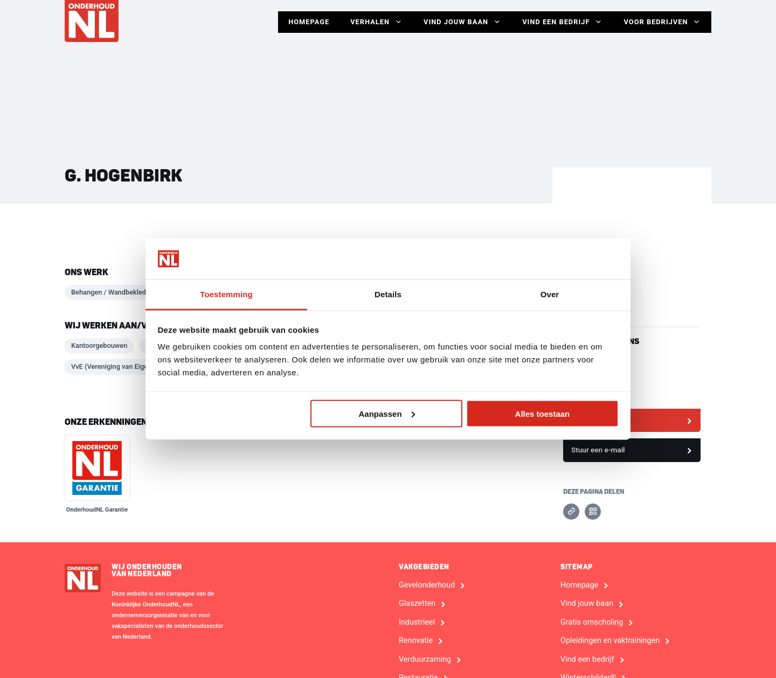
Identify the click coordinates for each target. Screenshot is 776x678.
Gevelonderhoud (427, 585)
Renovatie (416, 641)
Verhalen (375, 22)
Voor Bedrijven (662, 22)
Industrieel (417, 622)
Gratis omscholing (591, 622)
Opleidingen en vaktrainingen (610, 641)
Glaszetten (417, 603)
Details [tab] (388, 294)
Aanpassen (387, 413)
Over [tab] (550, 294)
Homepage (306, 22)
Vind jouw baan (461, 22)
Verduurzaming (425, 659)
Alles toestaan (542, 413)
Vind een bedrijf (562, 22)
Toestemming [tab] (226, 294)
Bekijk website (595, 420)
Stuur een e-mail (598, 449)
